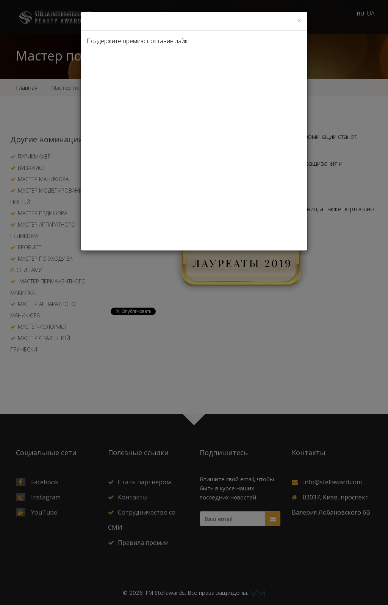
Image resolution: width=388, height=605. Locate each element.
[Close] (299, 21)
